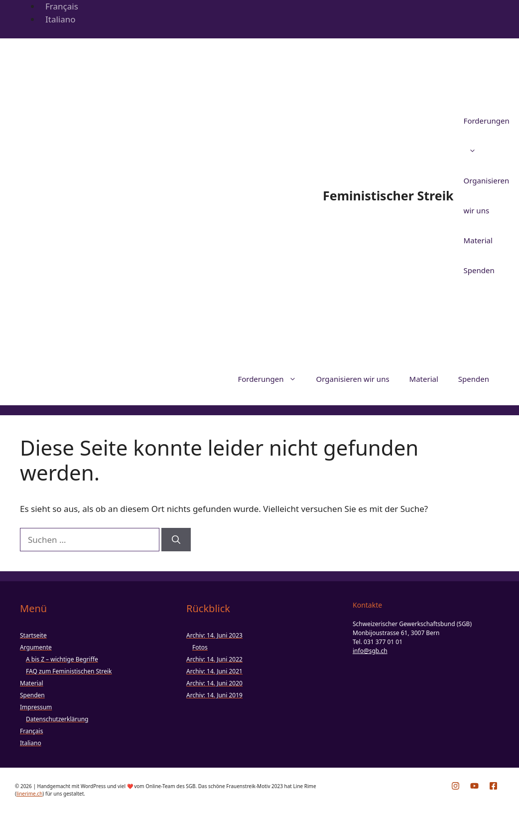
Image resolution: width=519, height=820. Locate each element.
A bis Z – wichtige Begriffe (62, 659)
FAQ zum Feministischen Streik (69, 671)
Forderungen (272, 379)
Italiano (60, 19)
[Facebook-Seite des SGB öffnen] (493, 786)
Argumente (36, 647)
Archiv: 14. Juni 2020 (214, 683)
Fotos (200, 647)
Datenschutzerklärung (57, 719)
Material (478, 240)
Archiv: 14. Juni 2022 (214, 659)
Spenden (479, 270)
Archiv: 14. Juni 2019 (214, 695)
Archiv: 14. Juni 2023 (214, 635)
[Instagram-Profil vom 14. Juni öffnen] (455, 786)
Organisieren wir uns (352, 379)
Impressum (36, 707)
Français (61, 6)
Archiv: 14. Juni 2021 (214, 671)
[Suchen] (176, 540)
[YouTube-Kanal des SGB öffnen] (474, 786)
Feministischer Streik (388, 195)
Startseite (33, 635)
